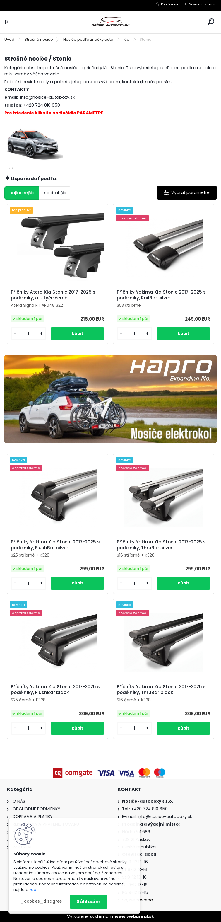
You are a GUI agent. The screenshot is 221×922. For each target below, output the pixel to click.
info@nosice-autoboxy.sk (47, 97)
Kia (126, 39)
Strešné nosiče (39, 39)
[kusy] (28, 333)
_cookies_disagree (41, 901)
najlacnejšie (21, 193)
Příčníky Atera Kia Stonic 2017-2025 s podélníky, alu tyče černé (53, 295)
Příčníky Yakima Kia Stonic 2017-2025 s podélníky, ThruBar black (161, 690)
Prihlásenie (170, 4)
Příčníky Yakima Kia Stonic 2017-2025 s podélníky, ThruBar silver (161, 545)
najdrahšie (55, 193)
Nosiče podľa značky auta (88, 39)
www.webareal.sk (134, 916)
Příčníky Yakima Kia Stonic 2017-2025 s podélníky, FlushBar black (55, 690)
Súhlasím (88, 901)
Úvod (9, 39)
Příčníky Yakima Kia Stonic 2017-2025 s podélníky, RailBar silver (161, 295)
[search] (211, 22)
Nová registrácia (203, 4)
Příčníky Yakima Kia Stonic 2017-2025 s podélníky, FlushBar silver (55, 545)
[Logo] (110, 22)
